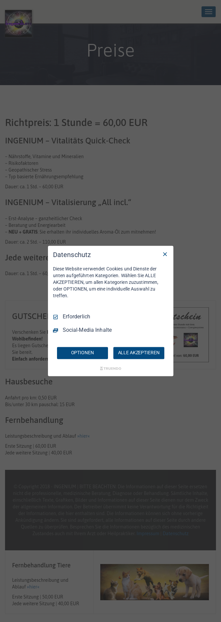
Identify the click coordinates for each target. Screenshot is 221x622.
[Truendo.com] (110, 368)
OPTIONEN (82, 353)
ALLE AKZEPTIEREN (139, 353)
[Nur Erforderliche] (165, 254)
